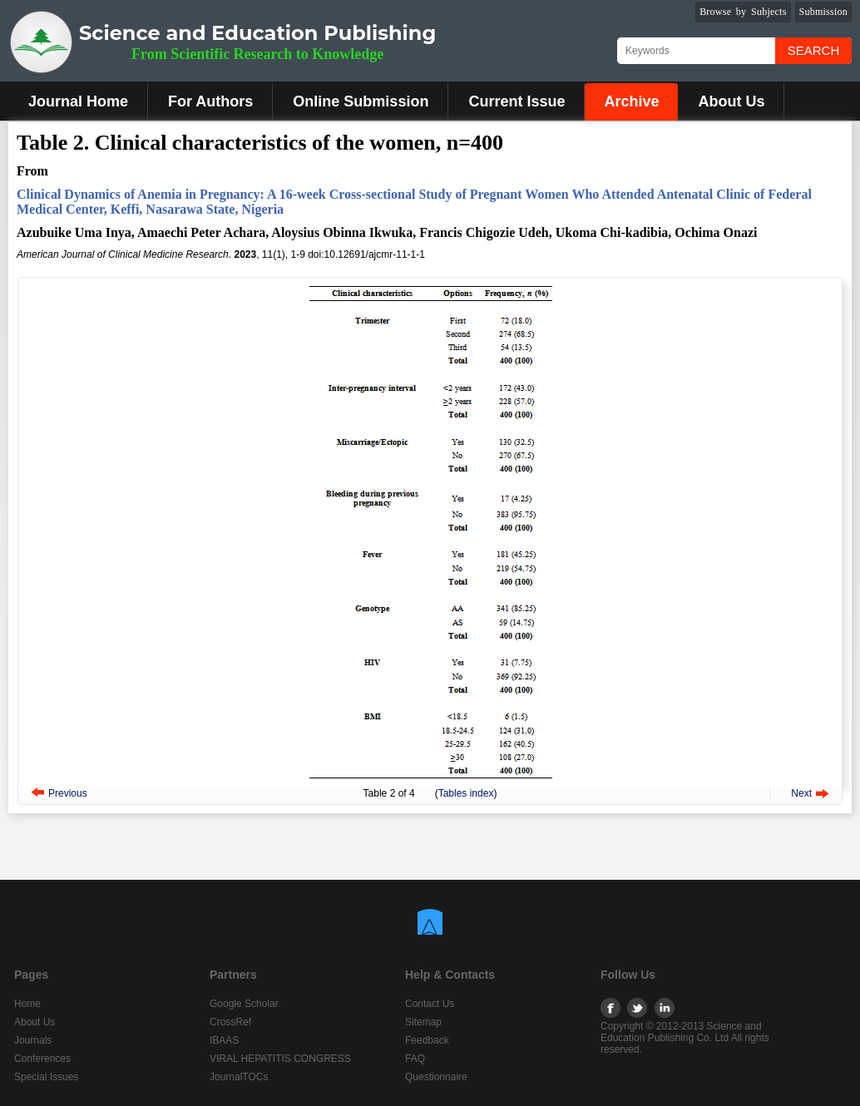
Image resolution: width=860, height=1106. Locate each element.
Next (801, 793)
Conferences (42, 1058)
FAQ (415, 1058)
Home (27, 1004)
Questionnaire (436, 1077)
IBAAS (224, 1040)
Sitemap (423, 1022)
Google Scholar (244, 1004)
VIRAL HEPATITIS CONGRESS (280, 1058)
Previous (67, 793)
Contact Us (429, 1004)
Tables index (466, 793)
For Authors (210, 101)
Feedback (427, 1040)
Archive (631, 101)
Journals (33, 1040)
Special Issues (46, 1077)
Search (814, 50)
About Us (731, 101)
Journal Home (78, 101)
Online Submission (360, 101)
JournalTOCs (239, 1077)
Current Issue (516, 101)
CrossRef (230, 1022)
